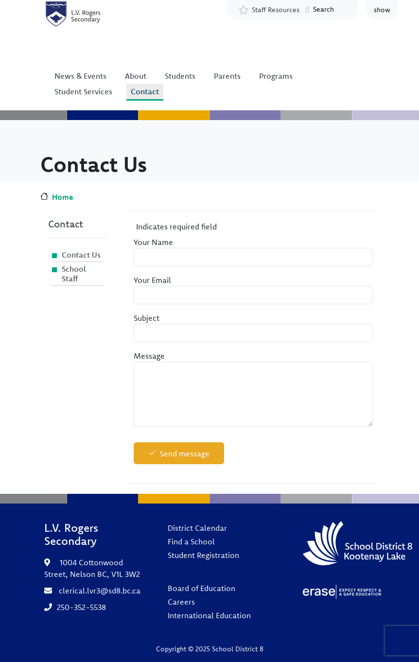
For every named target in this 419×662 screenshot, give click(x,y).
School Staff (74, 273)
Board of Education (201, 588)
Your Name (153, 242)
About (135, 76)
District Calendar (197, 528)
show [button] (382, 9)
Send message (185, 453)
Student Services (83, 91)
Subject (146, 318)
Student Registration (203, 555)
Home (62, 197)
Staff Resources (275, 9)
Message (149, 356)
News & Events (80, 76)
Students (180, 76)
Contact (145, 91)
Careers (181, 602)
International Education (209, 615)
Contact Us (81, 255)
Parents (227, 76)
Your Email (152, 280)
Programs (276, 76)
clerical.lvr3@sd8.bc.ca (99, 590)
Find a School (191, 541)
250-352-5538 (81, 607)
